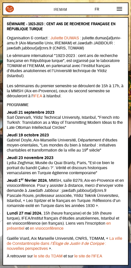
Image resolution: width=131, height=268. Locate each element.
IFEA (38, 96)
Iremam (10, 9)
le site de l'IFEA (88, 256)
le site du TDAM (48, 256)
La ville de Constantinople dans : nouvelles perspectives (64, 243)
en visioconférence (46, 228)
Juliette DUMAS (64, 38)
